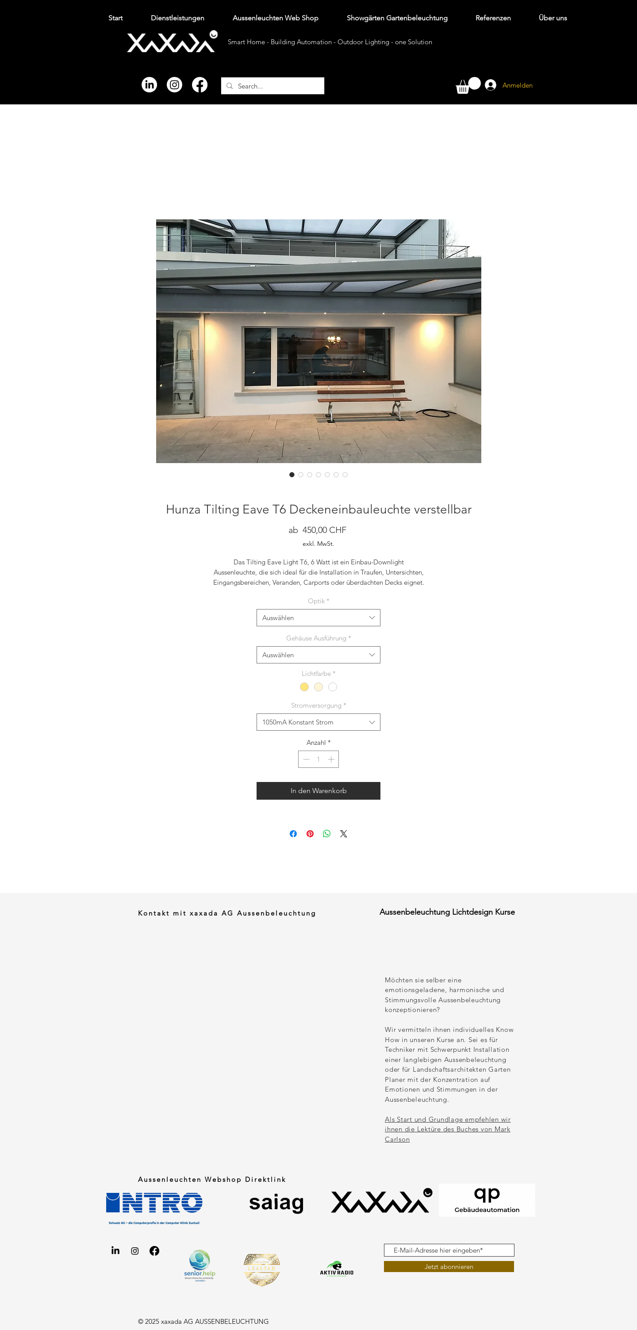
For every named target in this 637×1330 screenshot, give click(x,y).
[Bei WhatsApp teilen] (327, 833)
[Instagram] (174, 84)
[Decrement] (305, 759)
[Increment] (332, 759)
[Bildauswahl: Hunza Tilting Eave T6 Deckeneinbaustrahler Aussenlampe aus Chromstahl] (318, 474)
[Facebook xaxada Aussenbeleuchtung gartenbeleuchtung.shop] (154, 1251)
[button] (468, 85)
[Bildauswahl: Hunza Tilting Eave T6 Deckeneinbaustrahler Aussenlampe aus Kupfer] (309, 474)
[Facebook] (199, 84)
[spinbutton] (318, 759)
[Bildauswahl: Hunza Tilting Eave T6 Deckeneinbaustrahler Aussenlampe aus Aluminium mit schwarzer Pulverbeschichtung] (327, 474)
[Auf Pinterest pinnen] (310, 833)
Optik (319, 601)
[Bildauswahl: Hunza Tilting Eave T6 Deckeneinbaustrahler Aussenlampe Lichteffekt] (292, 474)
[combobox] (318, 617)
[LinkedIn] (149, 84)
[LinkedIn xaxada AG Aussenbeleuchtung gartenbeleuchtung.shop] (115, 1251)
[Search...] (272, 85)
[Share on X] (343, 833)
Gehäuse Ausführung (318, 638)
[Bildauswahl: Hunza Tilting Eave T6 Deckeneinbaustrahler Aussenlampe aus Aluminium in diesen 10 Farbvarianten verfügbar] (336, 474)
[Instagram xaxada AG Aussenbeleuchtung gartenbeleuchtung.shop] (135, 1251)
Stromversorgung (318, 705)
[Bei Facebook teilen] (293, 833)
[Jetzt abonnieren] (449, 1266)
